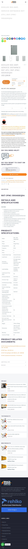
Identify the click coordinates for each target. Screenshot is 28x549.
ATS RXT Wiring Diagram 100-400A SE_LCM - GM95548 (12, 356)
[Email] (10, 39)
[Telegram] (24, 39)
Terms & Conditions (6, 530)
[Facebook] (12, 39)
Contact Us (4, 542)
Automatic (12, 183)
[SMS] (2, 39)
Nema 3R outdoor (18, 183)
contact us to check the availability (8, 118)
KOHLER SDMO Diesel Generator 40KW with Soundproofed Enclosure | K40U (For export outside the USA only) (16, 400)
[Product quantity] (12, 111)
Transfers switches (20, 185)
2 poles (8, 183)
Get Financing (5, 85)
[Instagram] (15, 39)
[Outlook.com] (7, 39)
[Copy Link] (5, 41)
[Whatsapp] (2, 41)
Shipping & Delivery (6, 533)
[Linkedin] (19, 39)
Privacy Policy (5, 528)
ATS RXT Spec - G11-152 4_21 (7, 353)
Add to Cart (14, 177)
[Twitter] (17, 39)
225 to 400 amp (9, 185)
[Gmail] (5, 39)
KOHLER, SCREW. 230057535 (13, 437)
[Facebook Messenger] (22, 39)
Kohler (13, 185)
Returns (4, 539)
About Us (4, 525)
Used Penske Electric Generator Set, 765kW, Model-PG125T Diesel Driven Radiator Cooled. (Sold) (17, 389)
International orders (6, 536)
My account (4, 548)
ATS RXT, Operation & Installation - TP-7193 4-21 (11, 358)
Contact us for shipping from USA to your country (11, 132)
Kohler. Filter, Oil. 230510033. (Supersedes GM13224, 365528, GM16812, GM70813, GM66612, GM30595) (16, 452)
